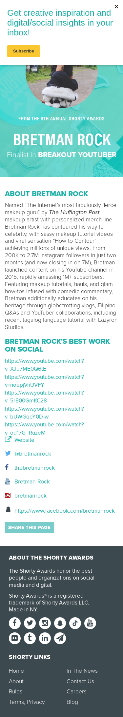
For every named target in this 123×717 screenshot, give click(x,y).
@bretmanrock (28, 453)
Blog (72, 702)
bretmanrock (26, 495)
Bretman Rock (27, 481)
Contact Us (80, 681)
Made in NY (23, 609)
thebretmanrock (30, 467)
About (16, 681)
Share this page (29, 527)
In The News (82, 670)
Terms (16, 702)
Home (16, 670)
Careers (77, 691)
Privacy (36, 702)
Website (19, 440)
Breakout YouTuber (77, 155)
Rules (15, 691)
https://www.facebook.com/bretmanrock (60, 510)
